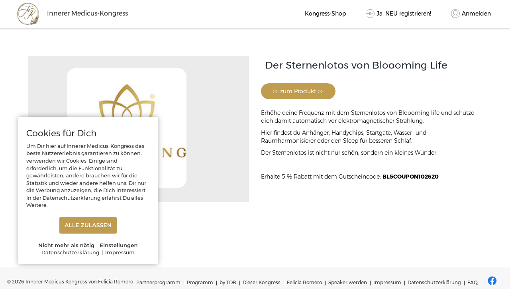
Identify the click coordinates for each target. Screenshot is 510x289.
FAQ (472, 282)
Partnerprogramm (158, 282)
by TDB (228, 282)
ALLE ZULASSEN (88, 225)
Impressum (387, 282)
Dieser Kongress (261, 282)
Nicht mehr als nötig (66, 245)
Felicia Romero (304, 282)
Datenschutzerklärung (434, 282)
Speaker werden (347, 282)
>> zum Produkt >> (298, 91)
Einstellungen (118, 245)
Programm (200, 282)
